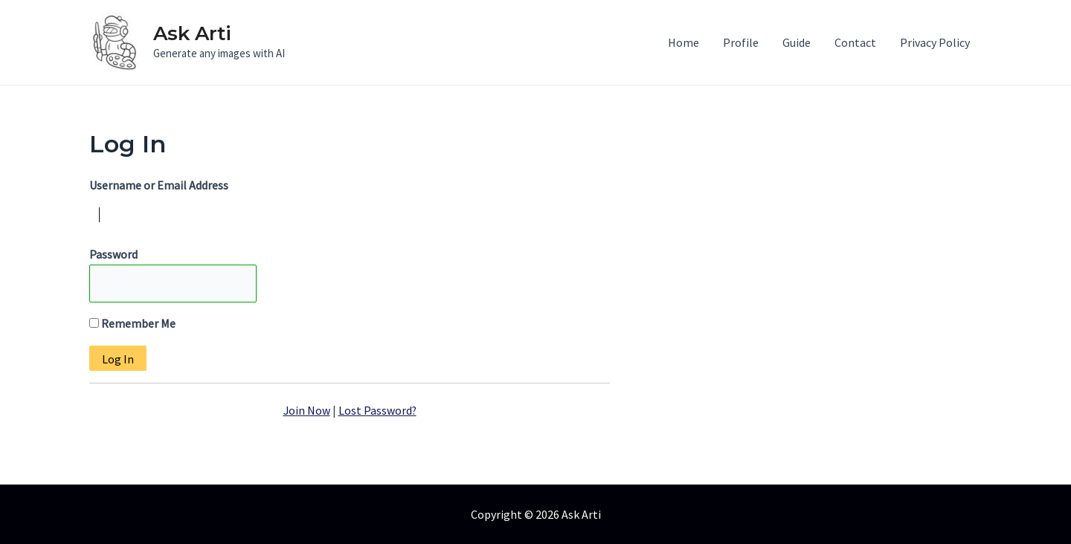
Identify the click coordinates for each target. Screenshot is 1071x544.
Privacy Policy (935, 42)
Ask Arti (192, 33)
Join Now (306, 410)
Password (113, 254)
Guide (796, 42)
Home (683, 42)
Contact (855, 42)
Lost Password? (377, 410)
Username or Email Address (158, 185)
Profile (741, 42)
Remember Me (132, 324)
